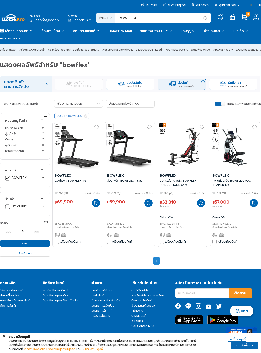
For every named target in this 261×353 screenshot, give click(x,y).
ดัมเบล (9, 139)
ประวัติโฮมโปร (139, 290)
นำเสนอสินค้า (139, 316)
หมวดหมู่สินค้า (16, 120)
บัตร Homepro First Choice (61, 300)
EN (259, 5)
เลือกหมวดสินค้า (16, 31)
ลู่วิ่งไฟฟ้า (11, 134)
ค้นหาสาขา (200, 5)
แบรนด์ (10, 170)
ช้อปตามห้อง (51, 31)
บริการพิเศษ (8, 38)
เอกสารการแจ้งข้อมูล (103, 305)
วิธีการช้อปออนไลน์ (11, 290)
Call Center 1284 (143, 326)
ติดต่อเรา (137, 321)
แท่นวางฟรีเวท (14, 128)
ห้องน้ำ (159, 50)
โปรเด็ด (238, 31)
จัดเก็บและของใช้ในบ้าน (86, 50)
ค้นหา (25, 243)
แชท (244, 311)
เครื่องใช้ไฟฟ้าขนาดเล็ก (32, 50)
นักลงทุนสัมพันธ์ (141, 300)
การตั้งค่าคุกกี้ (237, 339)
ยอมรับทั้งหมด (244, 345)
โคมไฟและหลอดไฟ (222, 50)
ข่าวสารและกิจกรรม (143, 305)
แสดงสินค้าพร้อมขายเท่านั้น (244, 104)
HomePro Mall (120, 31)
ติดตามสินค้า (8, 305)
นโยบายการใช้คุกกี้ (92, 349)
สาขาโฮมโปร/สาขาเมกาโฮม (147, 295)
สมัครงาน (137, 311)
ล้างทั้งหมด (25, 253)
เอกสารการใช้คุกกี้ (101, 311)
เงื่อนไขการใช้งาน (101, 290)
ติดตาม (240, 293)
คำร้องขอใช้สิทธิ (100, 316)
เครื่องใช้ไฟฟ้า (8, 50)
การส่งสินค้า (98, 295)
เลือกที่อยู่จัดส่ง (45, 20)
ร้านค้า (10, 199)
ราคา (4, 223)
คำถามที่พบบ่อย (9, 295)
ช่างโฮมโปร (212, 31)
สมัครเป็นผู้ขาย (174, 5)
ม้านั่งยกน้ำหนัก (14, 151)
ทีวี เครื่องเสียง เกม (59, 50)
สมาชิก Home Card (55, 290)
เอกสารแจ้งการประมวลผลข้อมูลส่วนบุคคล (49, 349)
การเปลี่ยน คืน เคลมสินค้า (15, 300)
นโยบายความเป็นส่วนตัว (105, 300)
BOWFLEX (19, 178)
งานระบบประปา (144, 50)
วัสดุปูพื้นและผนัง (200, 50)
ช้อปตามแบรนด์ (84, 31)
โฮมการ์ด (149, 5)
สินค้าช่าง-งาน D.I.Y (154, 31)
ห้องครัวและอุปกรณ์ (177, 50)
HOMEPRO (20, 206)
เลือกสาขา (80, 20)
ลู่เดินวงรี (11, 145)
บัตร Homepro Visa (55, 295)
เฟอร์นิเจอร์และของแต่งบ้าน (117, 50)
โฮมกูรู (186, 31)
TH (250, 5)
